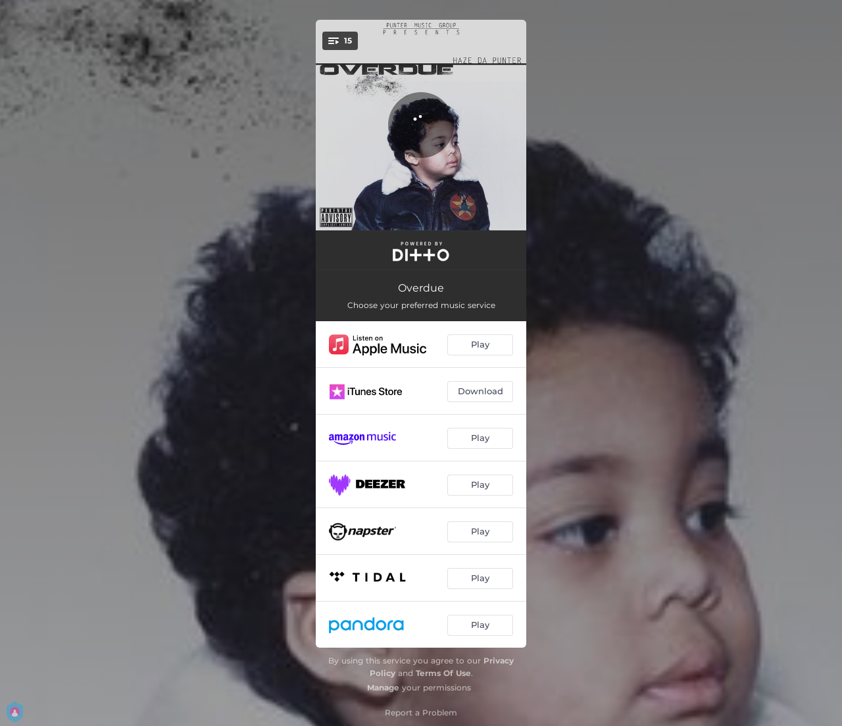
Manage (383, 687)
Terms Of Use (443, 673)
